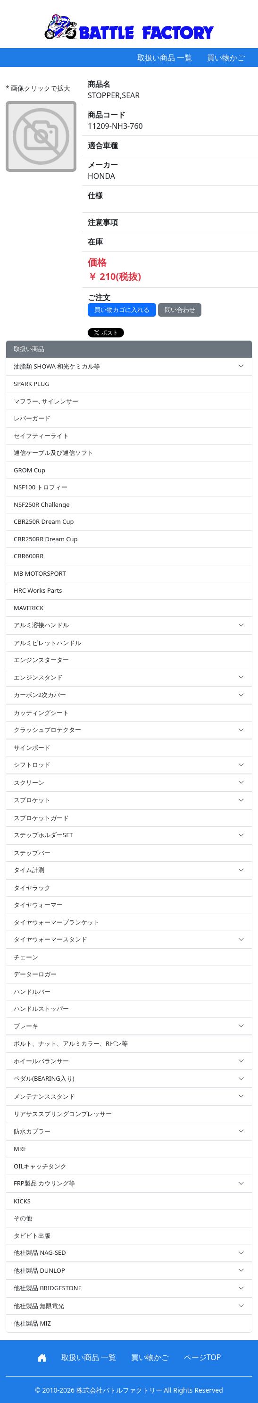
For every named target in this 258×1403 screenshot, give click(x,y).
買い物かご (226, 57)
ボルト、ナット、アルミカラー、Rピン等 (71, 1043)
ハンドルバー (32, 991)
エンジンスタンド (129, 677)
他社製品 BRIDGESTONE (129, 1288)
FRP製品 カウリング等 (129, 1183)
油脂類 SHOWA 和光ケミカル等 (129, 366)
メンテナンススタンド (129, 1096)
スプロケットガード (41, 818)
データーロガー (35, 974)
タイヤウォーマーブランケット (57, 922)
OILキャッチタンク (40, 1166)
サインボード (32, 747)
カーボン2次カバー (129, 695)
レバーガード (32, 418)
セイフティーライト (41, 435)
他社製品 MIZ (32, 1323)
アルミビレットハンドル (47, 642)
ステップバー (32, 853)
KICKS (22, 1201)
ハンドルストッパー (41, 1008)
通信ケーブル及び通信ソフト (53, 452)
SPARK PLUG (32, 383)
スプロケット (129, 800)
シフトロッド (129, 765)
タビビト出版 (32, 1235)
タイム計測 (129, 870)
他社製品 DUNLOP (129, 1271)
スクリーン (129, 783)
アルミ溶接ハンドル (129, 625)
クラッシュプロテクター (129, 730)
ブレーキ (129, 1026)
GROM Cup (29, 470)
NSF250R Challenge (41, 504)
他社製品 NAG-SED (129, 1253)
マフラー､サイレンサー (46, 401)
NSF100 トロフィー (40, 487)
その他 (23, 1218)
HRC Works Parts (38, 590)
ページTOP (202, 1357)
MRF (20, 1148)
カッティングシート (41, 712)
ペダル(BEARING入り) (129, 1079)
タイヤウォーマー (38, 904)
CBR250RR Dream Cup (46, 539)
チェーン (26, 957)
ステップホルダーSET (129, 835)
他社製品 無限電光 (129, 1306)
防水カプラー (129, 1131)
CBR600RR (28, 556)
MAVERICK (28, 608)
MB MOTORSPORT (40, 573)
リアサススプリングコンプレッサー (63, 1113)
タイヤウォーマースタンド (129, 939)
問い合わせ (180, 309)
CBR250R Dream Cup (44, 521)
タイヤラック (32, 887)
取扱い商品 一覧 (164, 57)
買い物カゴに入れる (122, 309)
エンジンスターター (41, 659)
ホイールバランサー (129, 1061)
